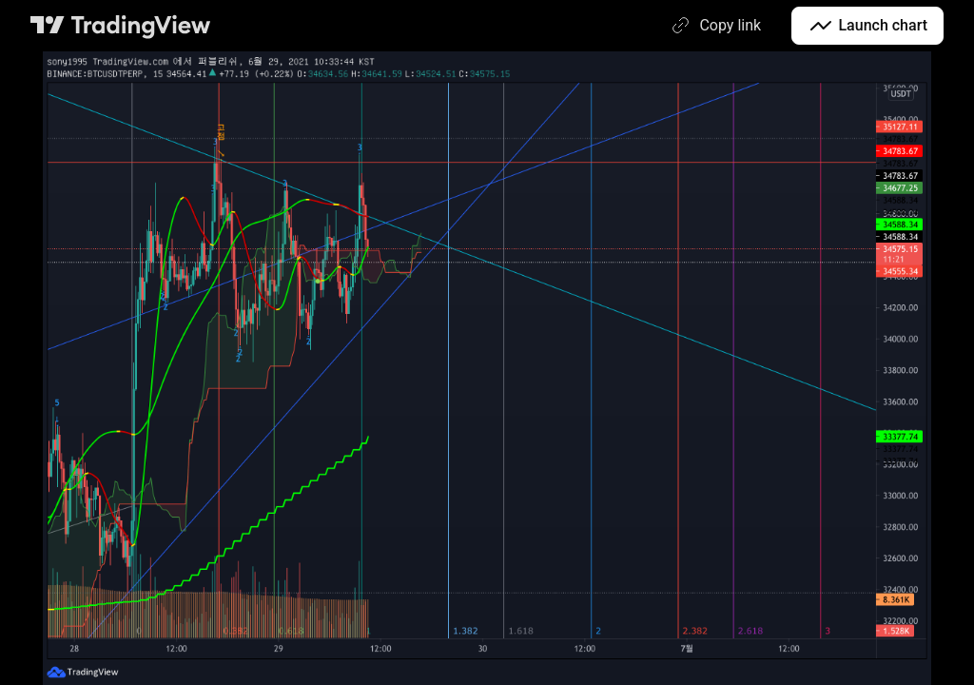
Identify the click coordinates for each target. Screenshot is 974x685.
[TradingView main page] (120, 25)
